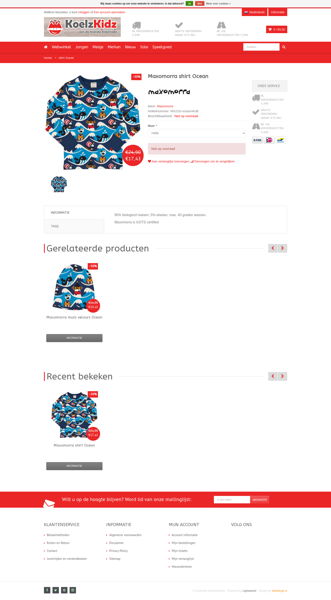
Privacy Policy (118, 551)
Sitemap (114, 559)
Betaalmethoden (58, 535)
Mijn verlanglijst (183, 559)
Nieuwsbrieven (182, 567)
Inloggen (84, 12)
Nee (199, 3)
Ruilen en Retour (58, 543)
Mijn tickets (180, 551)
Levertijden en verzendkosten (67, 559)
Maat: (152, 125)
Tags (55, 226)
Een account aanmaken (109, 12)
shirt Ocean (66, 57)
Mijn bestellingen (184, 543)
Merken (114, 47)
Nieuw (130, 47)
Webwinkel (61, 47)
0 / (276, 29)
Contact (52, 551)
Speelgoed (162, 47)
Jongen (81, 47)
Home (48, 57)
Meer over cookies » (218, 3)
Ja (189, 3)
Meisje (97, 47)
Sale (144, 47)
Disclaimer (116, 543)
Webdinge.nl (279, 590)
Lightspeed (249, 590)
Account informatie (185, 535)
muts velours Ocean (74, 317)
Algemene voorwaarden (125, 535)
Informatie (60, 213)
